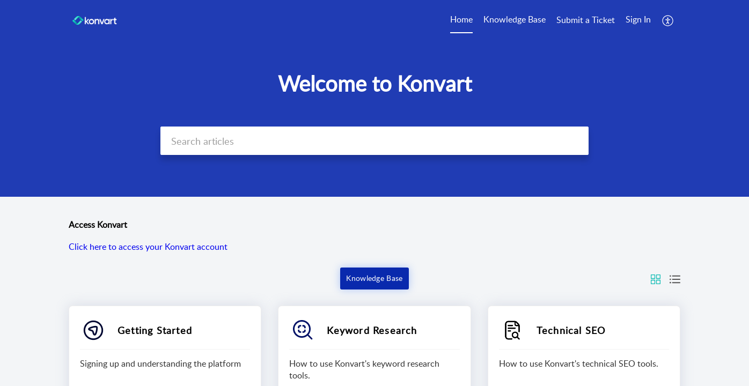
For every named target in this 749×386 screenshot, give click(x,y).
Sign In (638, 19)
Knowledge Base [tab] (514, 19)
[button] (668, 20)
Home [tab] (461, 19)
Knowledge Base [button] (374, 278)
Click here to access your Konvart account (148, 247)
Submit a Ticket (585, 20)
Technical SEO (571, 330)
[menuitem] (638, 20)
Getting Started (155, 330)
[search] (374, 141)
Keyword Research (372, 330)
